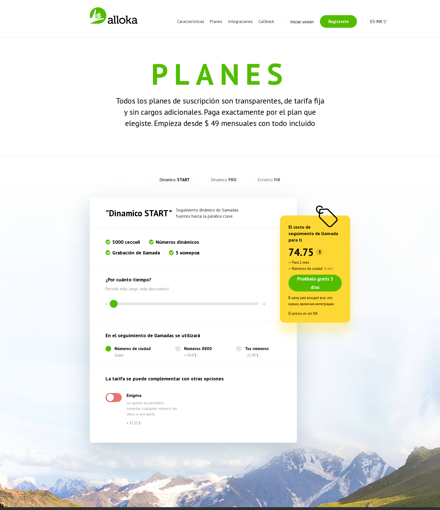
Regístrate (338, 21)
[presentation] (175, 181)
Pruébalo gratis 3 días (315, 286)
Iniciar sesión (302, 21)
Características (190, 21)
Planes (216, 21)
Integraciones (240, 21)
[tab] (175, 181)
